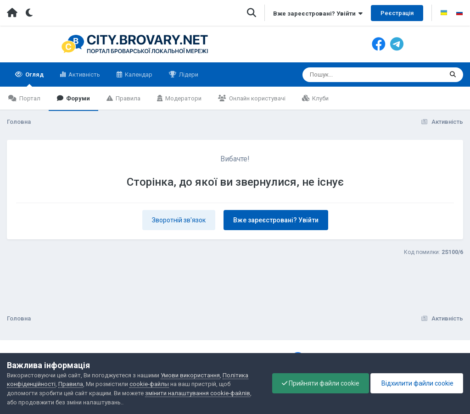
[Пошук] (355, 74)
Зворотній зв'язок (179, 220)
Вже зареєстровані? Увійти (318, 13)
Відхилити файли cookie (416, 383)
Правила (127, 98)
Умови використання (190, 375)
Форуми (77, 98)
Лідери (188, 74)
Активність (83, 74)
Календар (137, 74)
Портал (29, 98)
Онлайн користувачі (256, 98)
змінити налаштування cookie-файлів (197, 393)
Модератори (182, 98)
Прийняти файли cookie (320, 383)
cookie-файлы (149, 384)
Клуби (320, 98)
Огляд (34, 79)
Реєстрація (397, 13)
